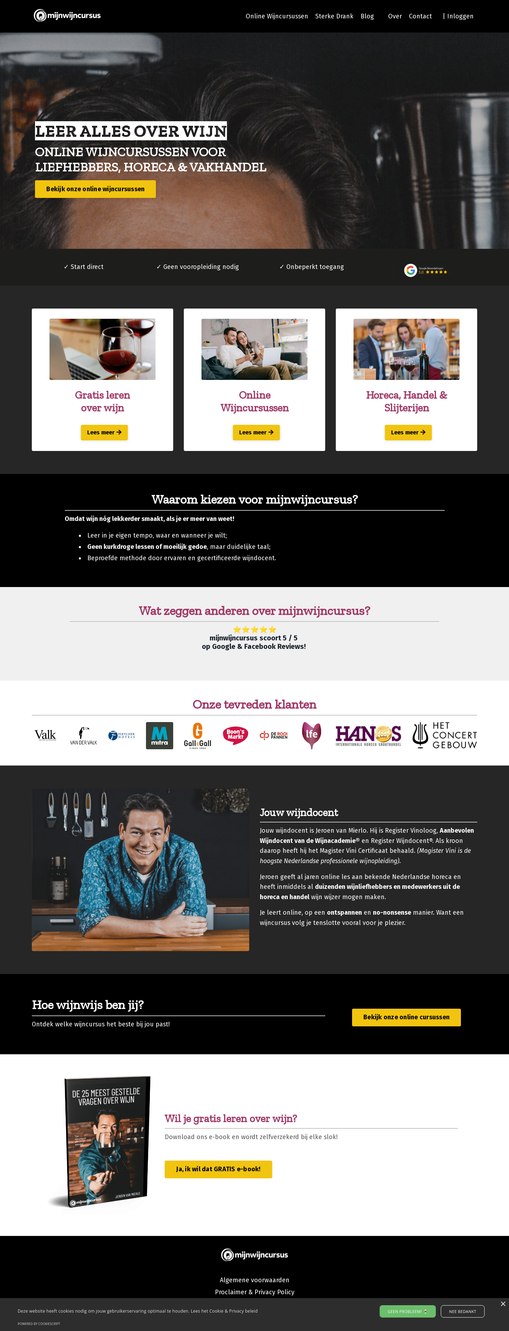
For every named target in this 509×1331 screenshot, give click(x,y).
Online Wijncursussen (276, 16)
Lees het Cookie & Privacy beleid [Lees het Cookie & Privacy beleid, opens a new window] (224, 1311)
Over (395, 16)
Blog (367, 16)
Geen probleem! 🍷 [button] (410, 1311)
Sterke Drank (334, 16)
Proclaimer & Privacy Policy (254, 1294)
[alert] (254, 1314)
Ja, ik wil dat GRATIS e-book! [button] (218, 1171)
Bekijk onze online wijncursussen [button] (96, 189)
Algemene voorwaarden (254, 1282)
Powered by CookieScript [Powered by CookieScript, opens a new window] (39, 1323)
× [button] (502, 1304)
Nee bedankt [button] (460, 1311)
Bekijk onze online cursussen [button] (406, 1019)
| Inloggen (458, 16)
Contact (420, 16)
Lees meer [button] (103, 433)
